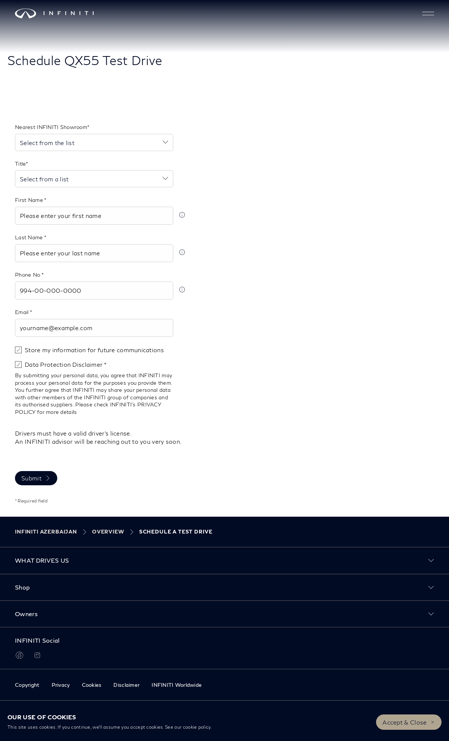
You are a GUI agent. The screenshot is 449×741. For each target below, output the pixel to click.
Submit (31, 478)
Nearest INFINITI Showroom (51, 127)
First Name (29, 200)
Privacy (61, 685)
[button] (428, 13)
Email (22, 312)
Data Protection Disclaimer (64, 364)
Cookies (92, 685)
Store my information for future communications (94, 349)
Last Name (29, 237)
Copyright (27, 685)
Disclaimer (126, 685)
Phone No (28, 274)
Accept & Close (404, 722)
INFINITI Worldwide (177, 685)
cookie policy (197, 727)
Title (20, 163)
